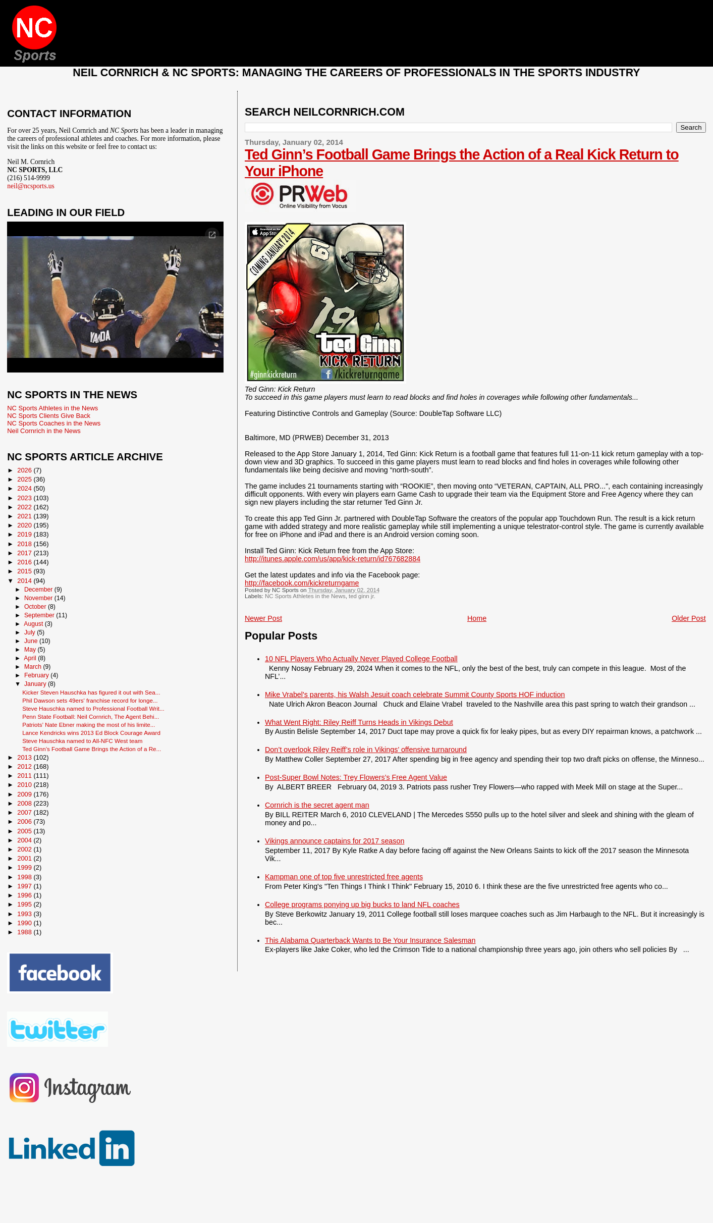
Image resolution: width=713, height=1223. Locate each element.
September (40, 615)
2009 (25, 794)
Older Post (689, 618)
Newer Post (263, 618)
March (33, 666)
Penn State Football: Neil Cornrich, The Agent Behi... (90, 716)
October (36, 606)
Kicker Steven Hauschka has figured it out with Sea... (91, 692)
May (31, 649)
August (34, 623)
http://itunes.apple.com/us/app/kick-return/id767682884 (332, 559)
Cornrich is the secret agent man (317, 805)
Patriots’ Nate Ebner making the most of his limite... (88, 724)
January (36, 683)
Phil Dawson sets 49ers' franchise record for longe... (89, 700)
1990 (25, 923)
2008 (25, 803)
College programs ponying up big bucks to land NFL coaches (362, 904)
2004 (25, 840)
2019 (25, 534)
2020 (25, 525)
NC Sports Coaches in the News (53, 423)
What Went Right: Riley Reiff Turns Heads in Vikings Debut (359, 722)
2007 (25, 812)
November (39, 598)
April (31, 658)
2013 (25, 757)
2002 (25, 849)
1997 (25, 886)
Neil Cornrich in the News (43, 431)
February (37, 675)
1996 (25, 895)
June (31, 641)
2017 (25, 553)
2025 (25, 479)
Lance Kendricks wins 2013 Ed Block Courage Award (91, 732)
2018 (25, 544)
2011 (25, 775)
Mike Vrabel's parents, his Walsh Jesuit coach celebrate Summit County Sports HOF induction (415, 694)
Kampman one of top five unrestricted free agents (344, 877)
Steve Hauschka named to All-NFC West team (82, 740)
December (39, 589)
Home (476, 618)
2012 (25, 766)
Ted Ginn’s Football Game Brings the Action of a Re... (91, 749)
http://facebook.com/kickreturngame (302, 583)
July (30, 632)
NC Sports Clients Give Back (48, 415)
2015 (25, 571)
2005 (25, 831)
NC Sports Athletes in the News (305, 596)
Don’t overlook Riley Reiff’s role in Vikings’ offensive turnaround (366, 750)
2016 (25, 562)
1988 (25, 932)
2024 (25, 488)
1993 (25, 914)
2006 (25, 821)
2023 (25, 498)
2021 (25, 516)
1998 (25, 877)
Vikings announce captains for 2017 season (334, 841)
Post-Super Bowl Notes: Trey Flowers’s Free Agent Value (356, 777)
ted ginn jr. (362, 596)
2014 (25, 580)
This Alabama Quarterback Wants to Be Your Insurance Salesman (370, 940)
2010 (25, 784)
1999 (25, 867)
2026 (25, 470)
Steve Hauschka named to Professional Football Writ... (93, 708)
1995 (25, 904)
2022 (25, 507)
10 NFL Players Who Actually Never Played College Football (361, 659)
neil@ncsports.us (30, 186)
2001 (25, 858)
